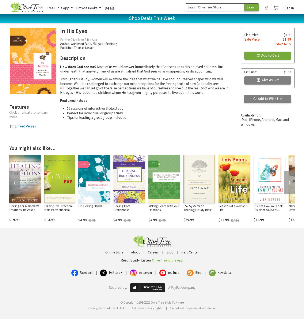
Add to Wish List (268, 98)
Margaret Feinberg (105, 44)
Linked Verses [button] (25, 126)
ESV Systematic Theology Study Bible (197, 208)
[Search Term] (214, 7)
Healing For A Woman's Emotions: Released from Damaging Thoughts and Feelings (24, 212)
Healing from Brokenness (121, 208)
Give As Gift (268, 80)
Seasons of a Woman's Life (233, 208)
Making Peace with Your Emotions (163, 208)
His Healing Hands (90, 206)
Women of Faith (81, 44)
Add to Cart (267, 55)
